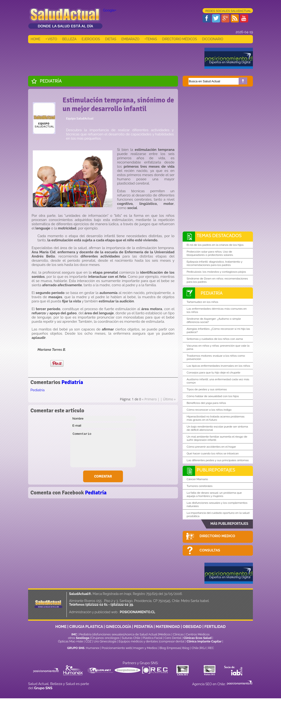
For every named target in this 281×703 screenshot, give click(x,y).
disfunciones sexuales (108, 634)
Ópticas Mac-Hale (70, 641)
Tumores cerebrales (199, 486)
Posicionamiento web (117, 648)
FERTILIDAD (215, 626)
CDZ (88, 641)
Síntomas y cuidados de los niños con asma (215, 339)
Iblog (185, 648)
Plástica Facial (153, 638)
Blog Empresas (170, 648)
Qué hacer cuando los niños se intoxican (213, 453)
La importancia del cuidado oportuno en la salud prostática (218, 514)
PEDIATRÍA (143, 626)
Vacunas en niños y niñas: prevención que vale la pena (218, 347)
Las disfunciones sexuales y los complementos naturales (217, 504)
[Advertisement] (113, 58)
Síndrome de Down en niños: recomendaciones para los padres (217, 280)
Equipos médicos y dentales (139, 641)
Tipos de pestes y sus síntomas (207, 389)
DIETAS (110, 39)
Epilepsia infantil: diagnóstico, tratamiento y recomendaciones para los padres (214, 263)
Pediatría (51, 81)
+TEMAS (150, 39)
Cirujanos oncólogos (105, 638)
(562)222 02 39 (122, 604)
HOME (36, 39)
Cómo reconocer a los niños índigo (209, 409)
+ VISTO (51, 39)
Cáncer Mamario (197, 479)
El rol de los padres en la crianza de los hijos (215, 244)
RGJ (203, 648)
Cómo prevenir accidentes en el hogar (211, 446)
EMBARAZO (130, 39)
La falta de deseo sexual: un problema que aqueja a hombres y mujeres (214, 494)
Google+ (109, 10)
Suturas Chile (131, 638)
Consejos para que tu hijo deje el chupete (213, 372)
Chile (195, 648)
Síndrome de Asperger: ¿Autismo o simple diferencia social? (214, 320)
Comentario (103, 448)
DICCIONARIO (212, 39)
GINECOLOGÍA (118, 626)
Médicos (165, 634)
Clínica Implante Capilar (204, 641)
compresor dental (171, 641)
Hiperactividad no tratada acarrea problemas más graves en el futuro (215, 418)
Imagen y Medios (145, 648)
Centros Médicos (198, 634)
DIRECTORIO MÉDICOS (179, 39)
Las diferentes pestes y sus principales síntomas (218, 460)
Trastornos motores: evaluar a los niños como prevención (216, 357)
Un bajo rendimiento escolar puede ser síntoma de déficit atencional (217, 428)
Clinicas (178, 634)
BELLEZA (69, 39)
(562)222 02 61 (96, 604)
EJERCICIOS (91, 39)
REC (211, 648)
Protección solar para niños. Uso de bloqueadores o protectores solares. (210, 253)
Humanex (93, 648)
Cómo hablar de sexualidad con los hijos (213, 396)
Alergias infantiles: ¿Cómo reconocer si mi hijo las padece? (218, 330)
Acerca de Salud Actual (141, 634)
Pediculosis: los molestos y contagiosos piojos (216, 271)
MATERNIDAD (168, 626)
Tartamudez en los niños (202, 302)
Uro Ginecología (105, 641)
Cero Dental (173, 638)
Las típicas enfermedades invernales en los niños (218, 365)
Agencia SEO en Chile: (209, 684)
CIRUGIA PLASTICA (86, 626)
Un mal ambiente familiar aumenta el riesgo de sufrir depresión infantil (217, 438)
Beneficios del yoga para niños (206, 403)
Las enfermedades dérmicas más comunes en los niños (217, 310)
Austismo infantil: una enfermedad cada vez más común (218, 381)
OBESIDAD (192, 626)
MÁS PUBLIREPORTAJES (229, 523)
